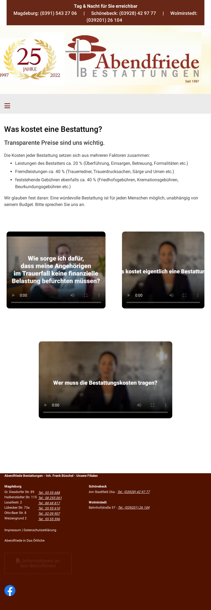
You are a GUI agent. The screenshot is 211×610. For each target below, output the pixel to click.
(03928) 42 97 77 (137, 13)
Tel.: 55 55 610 (49, 508)
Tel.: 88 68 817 (49, 503)
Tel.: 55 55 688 (49, 493)
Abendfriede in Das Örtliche (24, 540)
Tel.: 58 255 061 (50, 498)
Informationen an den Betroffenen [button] (38, 563)
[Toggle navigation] (7, 106)
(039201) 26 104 (104, 20)
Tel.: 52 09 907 (49, 514)
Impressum (12, 530)
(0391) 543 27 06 (58, 13)
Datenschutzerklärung (40, 530)
